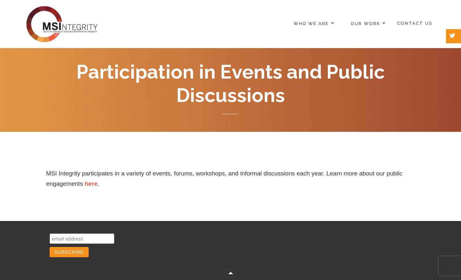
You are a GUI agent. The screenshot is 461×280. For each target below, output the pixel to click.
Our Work (365, 23)
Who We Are (311, 23)
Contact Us (414, 23)
